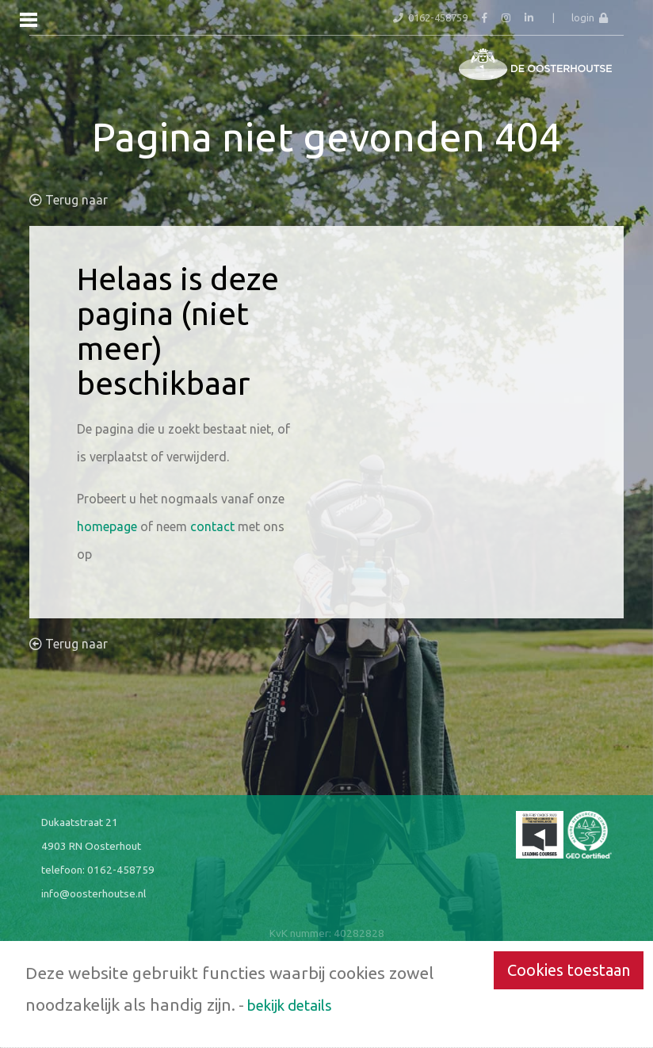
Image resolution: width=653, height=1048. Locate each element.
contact (212, 526)
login (589, 17)
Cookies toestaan (568, 970)
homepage (107, 526)
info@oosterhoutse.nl (93, 893)
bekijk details (289, 1005)
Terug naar (68, 200)
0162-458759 (121, 869)
